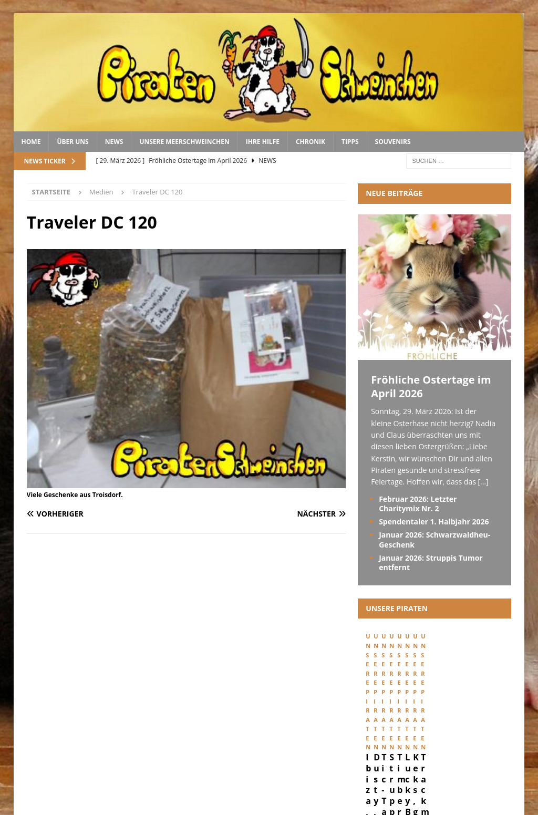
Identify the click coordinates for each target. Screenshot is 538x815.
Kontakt (503, 772)
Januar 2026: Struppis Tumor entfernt (431, 562)
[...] (483, 482)
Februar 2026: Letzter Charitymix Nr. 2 (418, 503)
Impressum (402, 772)
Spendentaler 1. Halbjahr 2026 (434, 522)
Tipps (350, 141)
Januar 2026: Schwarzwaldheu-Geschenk (434, 539)
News (114, 141)
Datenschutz (454, 772)
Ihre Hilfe (263, 141)
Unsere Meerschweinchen (184, 141)
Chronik (310, 141)
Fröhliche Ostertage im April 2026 (431, 386)
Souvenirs (393, 141)
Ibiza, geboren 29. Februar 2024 (402, 726)
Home (31, 141)
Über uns (72, 141)
